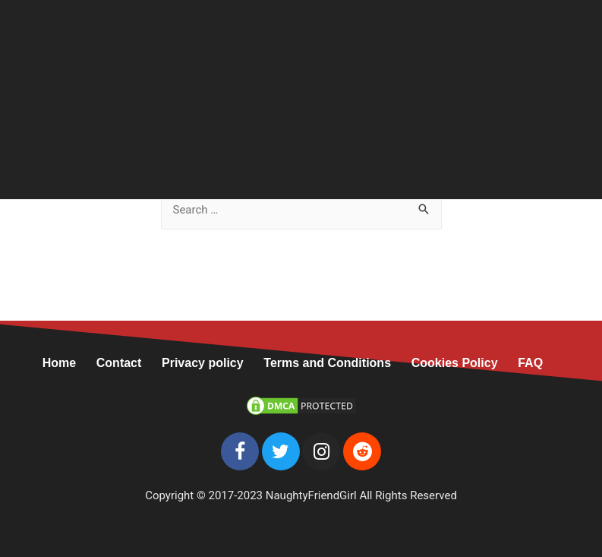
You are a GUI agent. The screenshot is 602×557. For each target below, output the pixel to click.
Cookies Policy (454, 362)
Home (69, 362)
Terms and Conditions (327, 362)
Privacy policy (203, 362)
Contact (119, 362)
